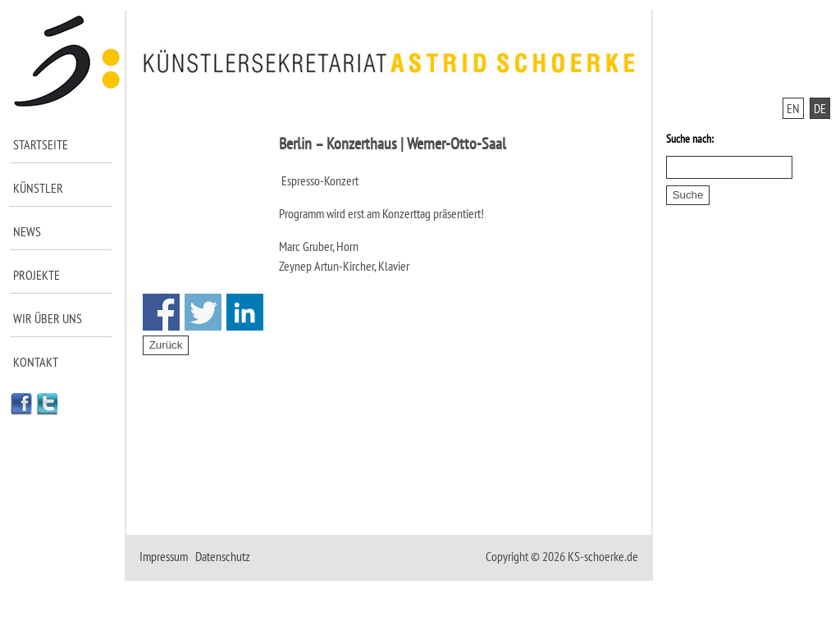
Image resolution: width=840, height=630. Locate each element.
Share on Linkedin (244, 312)
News (27, 231)
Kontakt (35, 362)
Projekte (36, 275)
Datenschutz (222, 556)
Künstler (38, 188)
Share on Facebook (161, 312)
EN (793, 108)
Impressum (163, 556)
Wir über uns (47, 318)
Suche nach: (690, 138)
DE (820, 108)
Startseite (40, 144)
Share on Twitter (203, 312)
